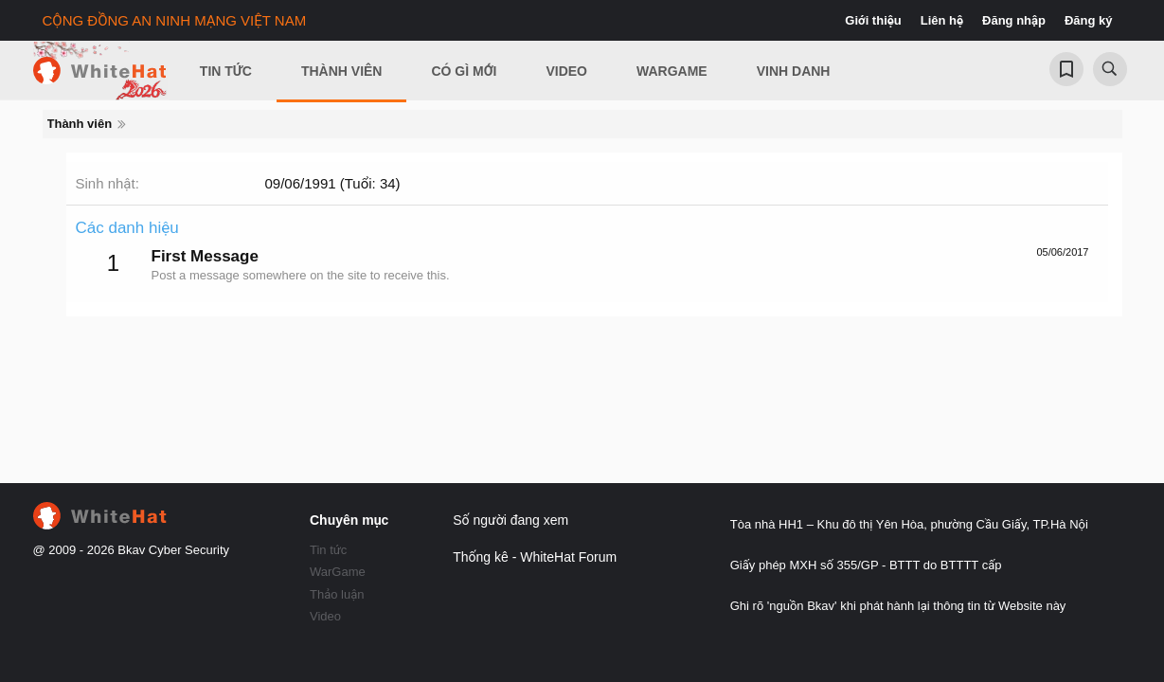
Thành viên (342, 71)
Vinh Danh (794, 71)
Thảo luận (337, 594)
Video (566, 71)
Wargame (671, 71)
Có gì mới (463, 71)
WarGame (338, 572)
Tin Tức (226, 71)
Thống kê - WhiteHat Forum (535, 557)
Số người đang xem (510, 520)
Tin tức (328, 550)
